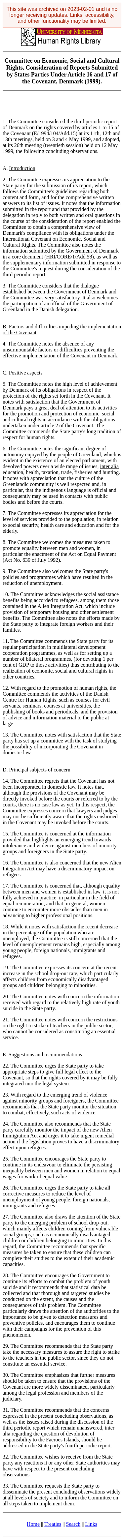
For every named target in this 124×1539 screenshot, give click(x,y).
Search (73, 1524)
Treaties (52, 1524)
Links (91, 1524)
